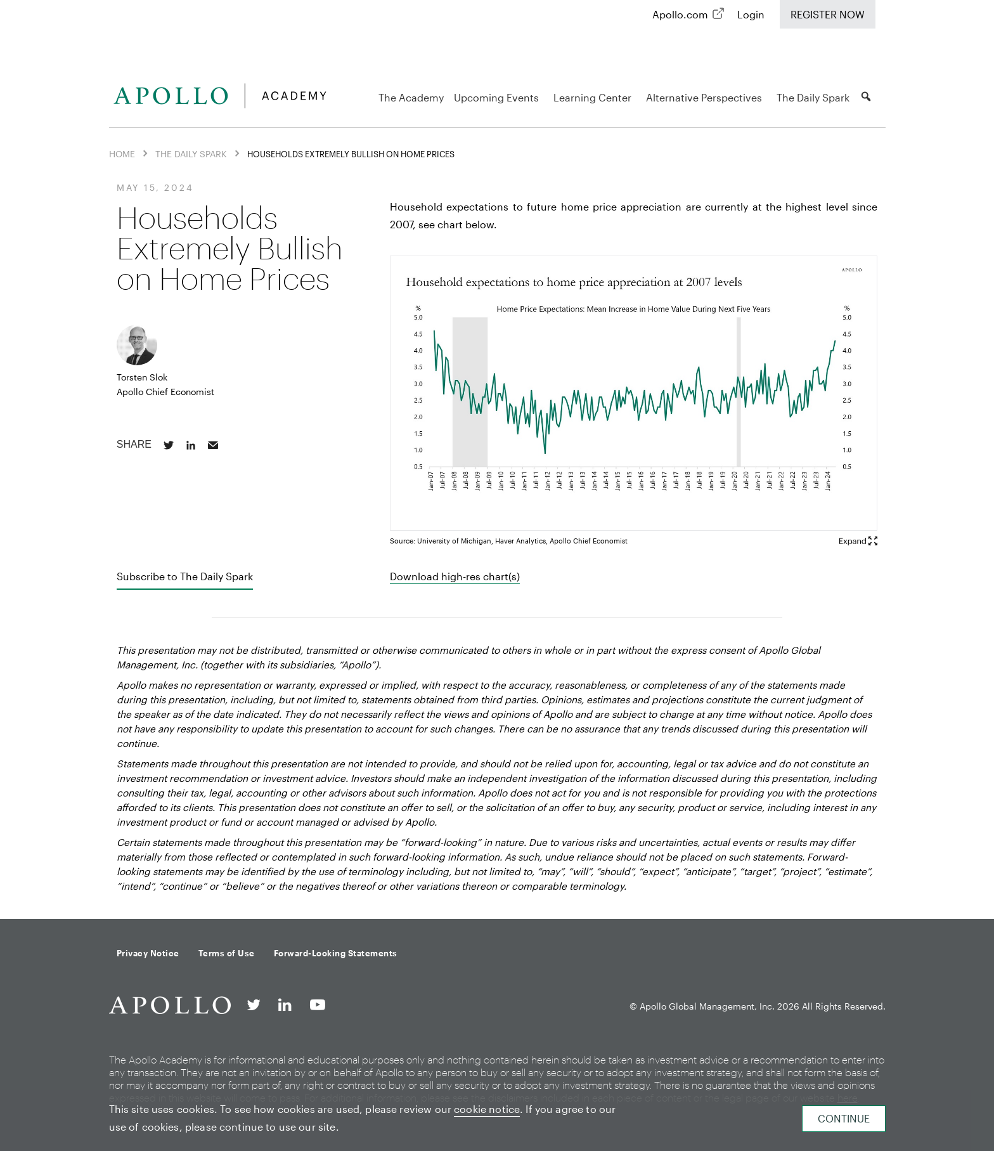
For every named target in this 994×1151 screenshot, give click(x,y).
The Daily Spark (813, 97)
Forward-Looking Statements (335, 953)
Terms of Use (226, 953)
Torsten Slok (142, 377)
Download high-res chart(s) (455, 576)
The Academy (411, 97)
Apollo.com (680, 14)
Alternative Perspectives (706, 97)
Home (122, 153)
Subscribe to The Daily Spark (185, 576)
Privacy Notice (148, 953)
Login (751, 14)
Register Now (828, 14)
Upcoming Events (498, 97)
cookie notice (487, 1109)
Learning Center (594, 97)
